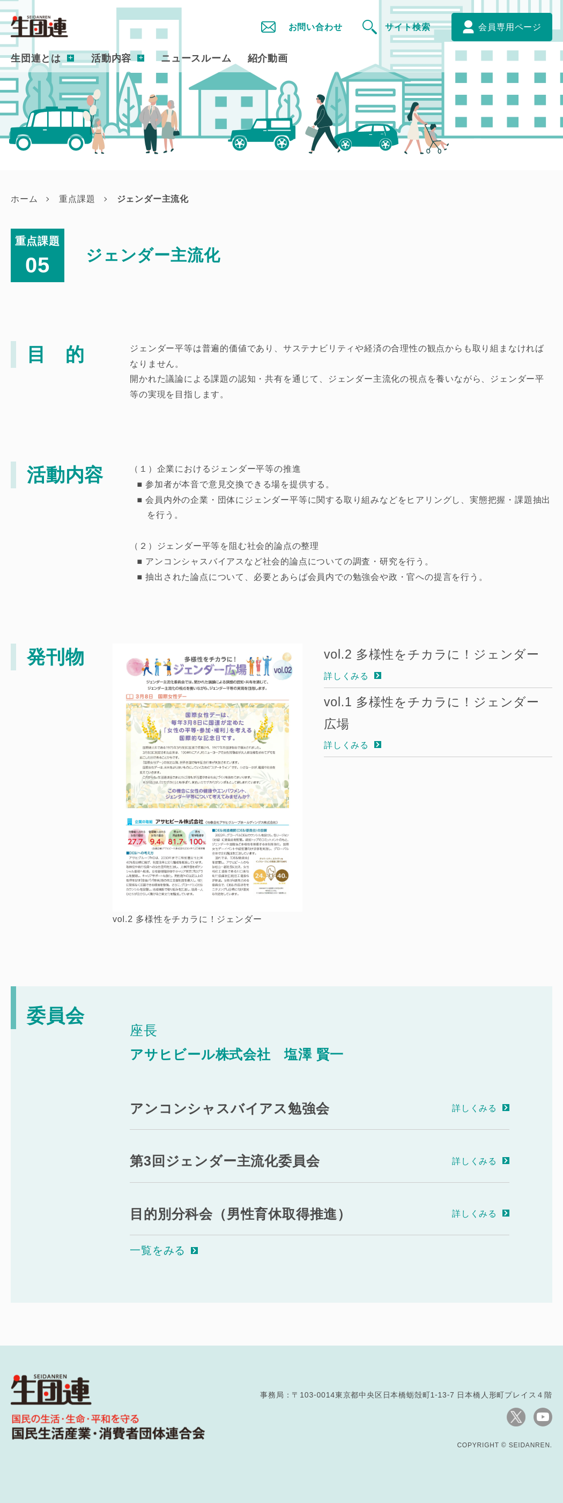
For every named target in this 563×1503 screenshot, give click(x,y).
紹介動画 (268, 58)
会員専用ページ (510, 27)
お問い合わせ (315, 27)
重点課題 (77, 198)
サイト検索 (407, 27)
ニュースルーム (196, 58)
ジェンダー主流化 (153, 198)
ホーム (24, 198)
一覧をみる (158, 1250)
